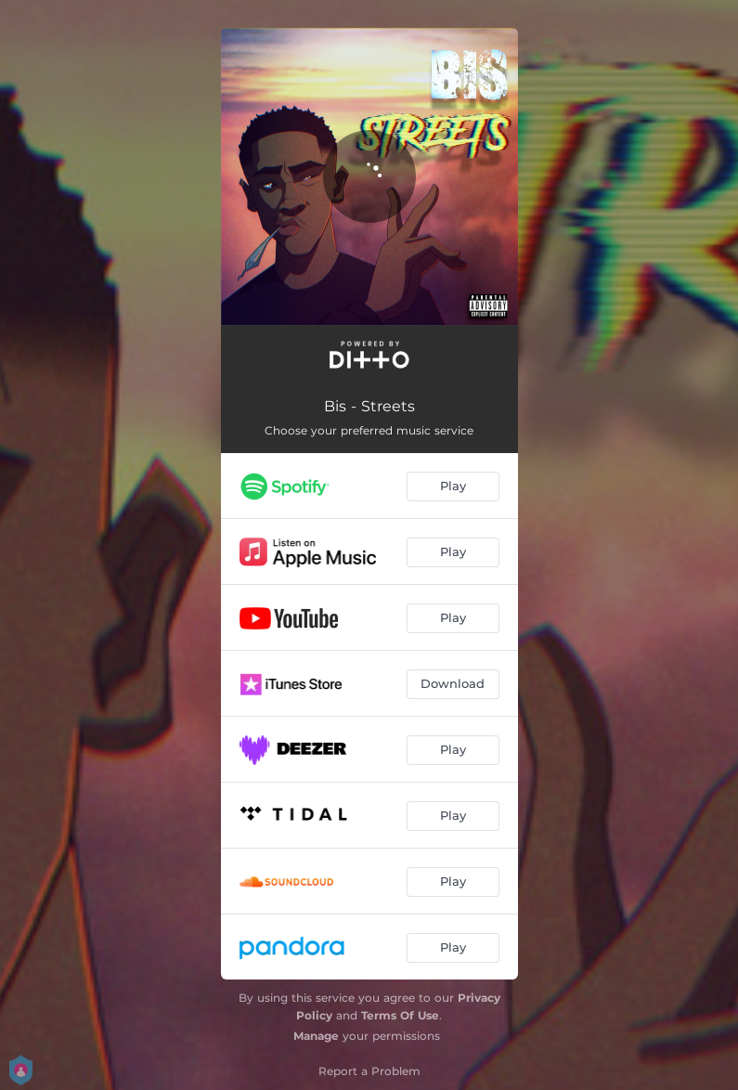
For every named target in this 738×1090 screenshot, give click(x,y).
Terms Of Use (400, 1015)
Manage (316, 1036)
